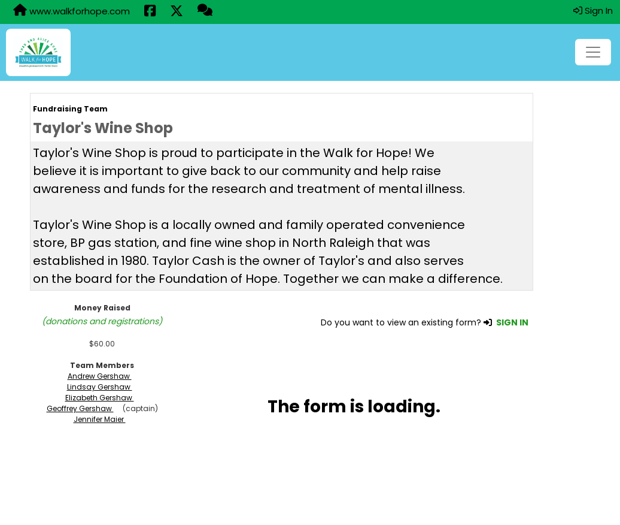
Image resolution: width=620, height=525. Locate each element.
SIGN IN (512, 322)
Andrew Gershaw (100, 376)
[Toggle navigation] (593, 52)
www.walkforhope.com (71, 10)
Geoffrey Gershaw (80, 408)
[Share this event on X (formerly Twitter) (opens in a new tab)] (176, 12)
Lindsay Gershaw (99, 387)
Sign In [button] (593, 10)
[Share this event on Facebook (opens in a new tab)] (150, 12)
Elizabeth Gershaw (99, 398)
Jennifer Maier (100, 419)
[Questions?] (204, 11)
